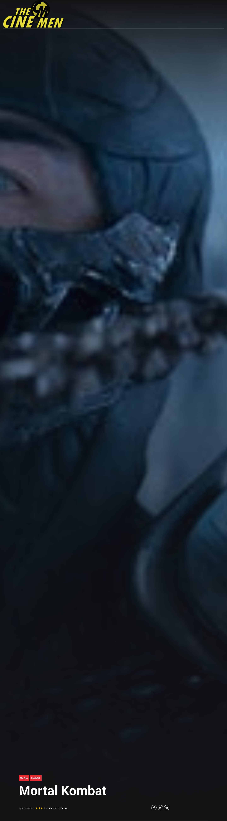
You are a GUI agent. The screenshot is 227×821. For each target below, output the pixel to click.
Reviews (36, 778)
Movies (24, 778)
